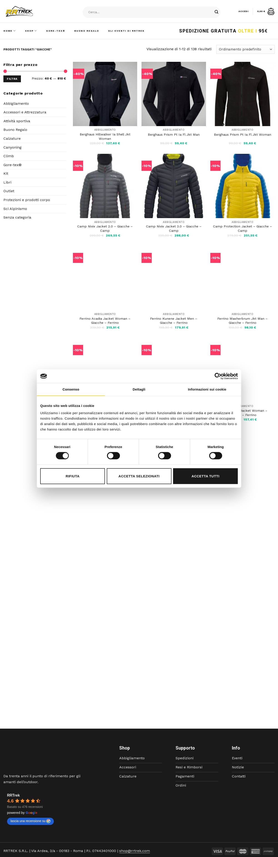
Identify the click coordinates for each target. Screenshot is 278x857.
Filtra (12, 78)
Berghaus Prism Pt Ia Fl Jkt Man (174, 134)
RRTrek (13, 589)
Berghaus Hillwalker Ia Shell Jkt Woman (105, 136)
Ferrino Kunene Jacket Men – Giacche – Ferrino (173, 321)
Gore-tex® (12, 165)
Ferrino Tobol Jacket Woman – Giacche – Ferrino (242, 413)
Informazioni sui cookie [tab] (207, 389)
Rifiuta (72, 476)
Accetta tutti (205, 476)
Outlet (8, 191)
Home (9, 31)
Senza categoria (17, 217)
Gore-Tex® (55, 31)
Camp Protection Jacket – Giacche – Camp (242, 228)
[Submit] (216, 12)
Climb (8, 156)
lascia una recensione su (30, 614)
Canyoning (12, 147)
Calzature (12, 138)
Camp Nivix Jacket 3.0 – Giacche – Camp (173, 228)
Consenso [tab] (70, 389)
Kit (5, 173)
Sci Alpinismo (15, 209)
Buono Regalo (86, 31)
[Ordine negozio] (245, 49)
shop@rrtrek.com (134, 644)
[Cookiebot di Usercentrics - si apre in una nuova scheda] (218, 376)
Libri (7, 182)
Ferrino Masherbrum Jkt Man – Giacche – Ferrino (242, 321)
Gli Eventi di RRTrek (126, 31)
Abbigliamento (16, 103)
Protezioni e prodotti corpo (26, 200)
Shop (31, 31)
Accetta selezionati (139, 476)
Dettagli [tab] (139, 389)
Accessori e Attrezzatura (24, 112)
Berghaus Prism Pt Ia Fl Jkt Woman (242, 134)
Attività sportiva (16, 121)
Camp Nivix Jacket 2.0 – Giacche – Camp (105, 228)
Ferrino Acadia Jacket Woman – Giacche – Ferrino (104, 321)
